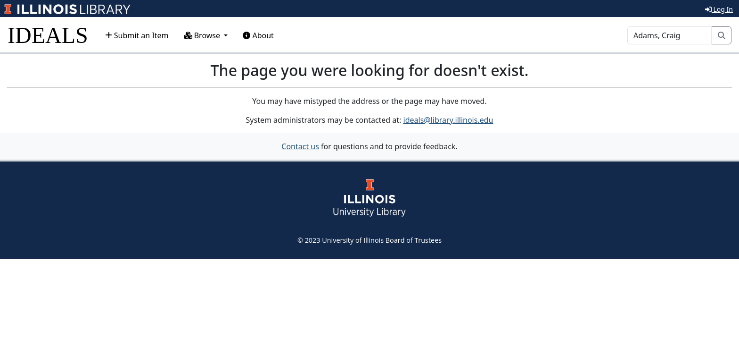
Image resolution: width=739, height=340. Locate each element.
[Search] (669, 35)
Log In (719, 9)
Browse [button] (203, 35)
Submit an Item (137, 35)
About (258, 35)
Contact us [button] (300, 146)
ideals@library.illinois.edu (448, 120)
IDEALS (48, 35)
